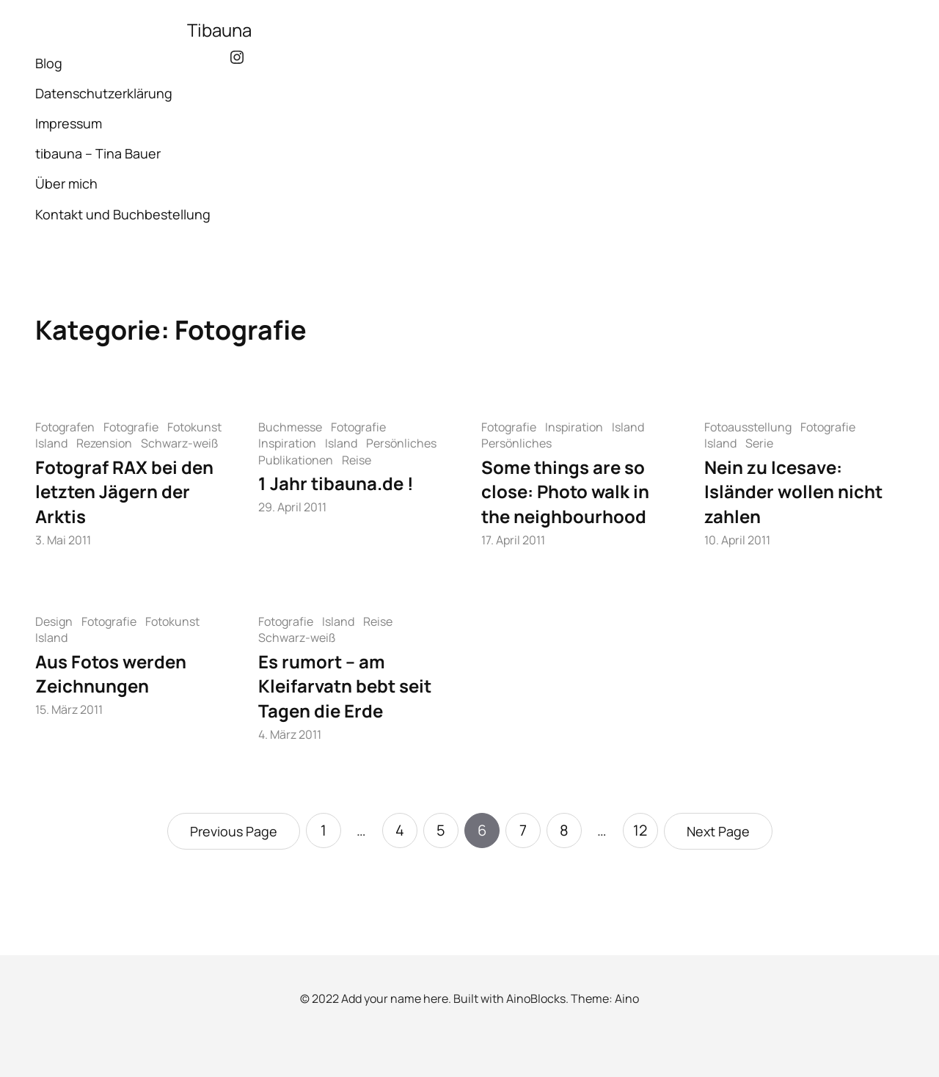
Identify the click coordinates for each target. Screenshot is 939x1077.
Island (51, 443)
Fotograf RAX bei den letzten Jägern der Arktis (124, 491)
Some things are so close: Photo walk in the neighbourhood (565, 491)
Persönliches (401, 443)
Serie (759, 443)
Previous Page (233, 831)
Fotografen (65, 427)
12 (640, 830)
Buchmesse (290, 427)
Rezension (104, 443)
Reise (356, 460)
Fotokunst (194, 427)
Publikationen (295, 460)
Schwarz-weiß (180, 443)
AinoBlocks (536, 998)
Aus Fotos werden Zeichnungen (110, 673)
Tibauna (219, 30)
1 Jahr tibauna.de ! (336, 483)
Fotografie (130, 427)
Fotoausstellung (748, 427)
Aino (627, 998)
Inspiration (287, 443)
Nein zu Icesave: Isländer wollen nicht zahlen (793, 491)
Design (54, 621)
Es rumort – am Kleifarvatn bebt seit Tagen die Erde (344, 686)
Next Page (718, 831)
